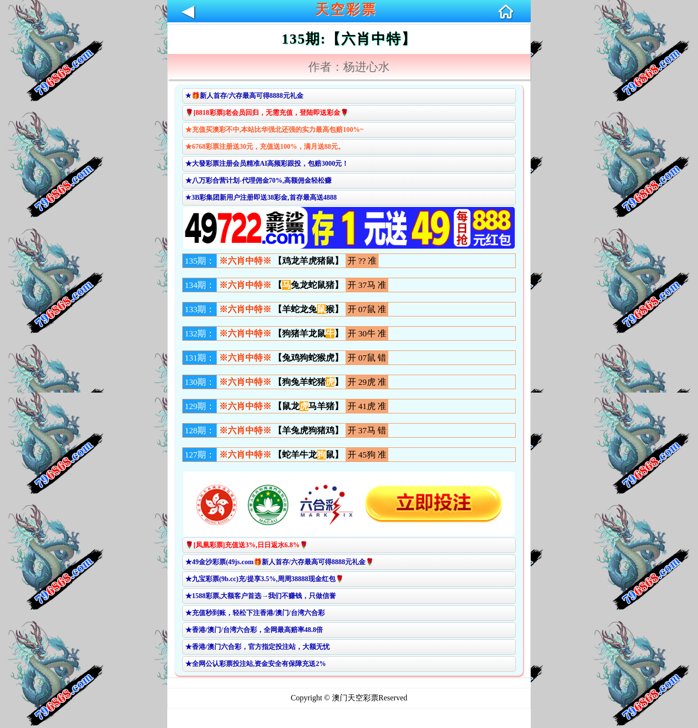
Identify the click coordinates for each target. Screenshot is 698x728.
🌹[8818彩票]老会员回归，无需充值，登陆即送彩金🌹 (267, 112)
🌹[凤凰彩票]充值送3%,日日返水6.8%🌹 (246, 545)
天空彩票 (346, 9)
